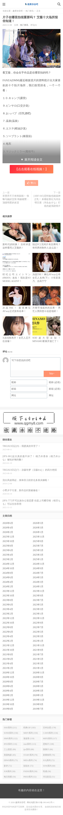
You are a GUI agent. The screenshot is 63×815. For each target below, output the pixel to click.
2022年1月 (38, 641)
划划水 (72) (28, 766)
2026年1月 (38, 532)
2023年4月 (8, 609)
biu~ (51, 373)
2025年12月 (8, 536)
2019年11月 (38, 700)
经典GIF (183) (29, 727)
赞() (31, 183)
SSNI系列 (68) (49, 766)
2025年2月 (8, 559)
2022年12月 (8, 618)
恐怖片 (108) (48, 744)
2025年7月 (38, 546)
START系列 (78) (30, 755)
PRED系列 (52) (29, 777)
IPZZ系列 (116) (10, 744)
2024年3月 (38, 582)
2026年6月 (8, 523)
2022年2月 (8, 641)
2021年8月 (8, 654)
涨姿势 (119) (28, 738)
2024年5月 (38, 577)
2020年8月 (8, 681)
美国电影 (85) (10, 755)
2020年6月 (8, 686)
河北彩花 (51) (49, 777)
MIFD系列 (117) (50, 738)
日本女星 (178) (49, 727)
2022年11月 (38, 618)
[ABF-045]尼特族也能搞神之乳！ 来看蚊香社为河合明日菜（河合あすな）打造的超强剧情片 (47, 201)
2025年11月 (38, 536)
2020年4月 (8, 690)
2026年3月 (38, 527)
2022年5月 (38, 632)
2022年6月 (8, 632)
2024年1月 (38, 586)
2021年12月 (8, 645)
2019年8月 (8, 709)
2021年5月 (38, 659)
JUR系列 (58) (9, 771)
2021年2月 (8, 668)
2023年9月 (38, 595)
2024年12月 (8, 564)
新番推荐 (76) (49, 755)
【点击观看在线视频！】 (31, 169)
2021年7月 (38, 654)
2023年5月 (38, 604)
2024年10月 (8, 568)
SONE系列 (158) (11, 733)
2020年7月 (38, 681)
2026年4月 (8, 527)
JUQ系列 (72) (49, 760)
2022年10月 (8, 623)
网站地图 (31, 802)
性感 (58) (47, 771)
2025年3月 (38, 555)
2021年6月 (8, 659)
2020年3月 (38, 690)
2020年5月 (38, 686)
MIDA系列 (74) (30, 760)
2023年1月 (38, 613)
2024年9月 (38, 568)
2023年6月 (8, 604)
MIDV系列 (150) (30, 733)
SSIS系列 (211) (10, 727)
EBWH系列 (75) (11, 760)
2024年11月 (38, 564)
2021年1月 (38, 668)
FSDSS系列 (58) (30, 771)
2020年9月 (38, 677)
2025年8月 (8, 546)
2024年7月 (38, 573)
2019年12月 (8, 700)
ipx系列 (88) (28, 749)
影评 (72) (8, 766)
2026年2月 (8, 532)
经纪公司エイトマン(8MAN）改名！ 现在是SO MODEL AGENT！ (17, 277)
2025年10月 (8, 541)
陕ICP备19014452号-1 (44, 802)
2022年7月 (38, 627)
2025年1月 (38, 559)
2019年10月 (8, 704)
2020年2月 (8, 695)
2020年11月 (38, 672)
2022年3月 (38, 636)
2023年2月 (8, 613)
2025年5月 (38, 550)
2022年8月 (8, 627)
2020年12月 (8, 672)
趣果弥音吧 (31, 4)
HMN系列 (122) (10, 738)
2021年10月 (8, 650)
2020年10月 (8, 677)
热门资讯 (30, 11)
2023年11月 (38, 591)
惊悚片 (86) (48, 749)
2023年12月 (8, 591)
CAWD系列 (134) (50, 733)
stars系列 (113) (29, 744)
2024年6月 (8, 577)
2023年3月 (38, 609)
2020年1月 (38, 695)
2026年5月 (38, 523)
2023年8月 (8, 600)
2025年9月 (38, 541)
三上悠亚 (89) (10, 749)
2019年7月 (38, 709)
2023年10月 (8, 595)
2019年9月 (38, 704)
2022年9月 (38, 623)
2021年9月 (38, 650)
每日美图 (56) (10, 777)
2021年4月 (8, 663)
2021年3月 (38, 663)
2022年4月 (8, 636)
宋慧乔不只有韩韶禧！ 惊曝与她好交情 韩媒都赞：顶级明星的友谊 (16, 199)
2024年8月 (8, 573)
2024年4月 (8, 582)
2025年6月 (8, 550)
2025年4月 (8, 555)
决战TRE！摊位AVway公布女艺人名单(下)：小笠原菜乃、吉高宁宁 (46, 277)
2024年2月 (8, 586)
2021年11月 (38, 645)
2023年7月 (38, 600)
